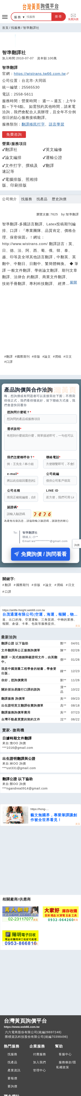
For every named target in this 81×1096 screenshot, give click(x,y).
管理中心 (39, 1070)
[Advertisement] (40, 319)
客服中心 (65, 1054)
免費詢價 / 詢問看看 (40, 557)
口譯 (9, 361)
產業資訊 (14, 1070)
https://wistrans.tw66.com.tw (41, 74)
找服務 (16, 27)
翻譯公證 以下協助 (17, 781)
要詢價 (12, 1086)
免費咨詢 (14, 134)
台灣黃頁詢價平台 (40, 1023)
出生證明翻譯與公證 (18, 761)
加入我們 (39, 1062)
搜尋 (58, 16)
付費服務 (39, 1054)
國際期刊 (23, 356)
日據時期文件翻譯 (17, 741)
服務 (17, 17)
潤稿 (58, 356)
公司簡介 (9, 199)
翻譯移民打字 (33, 124)
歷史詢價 (59, 199)
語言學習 (56, 124)
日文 (68, 356)
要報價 (12, 1078)
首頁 (5, 27)
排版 (37, 356)
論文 (47, 356)
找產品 (42, 199)
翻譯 (9, 356)
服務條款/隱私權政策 (66, 1064)
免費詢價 (73, 17)
